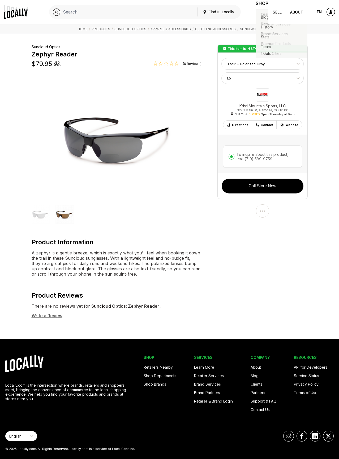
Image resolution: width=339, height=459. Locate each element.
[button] (41, 215)
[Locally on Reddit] (288, 436)
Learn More (204, 367)
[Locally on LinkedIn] (315, 436)
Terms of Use (305, 392)
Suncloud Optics (130, 29)
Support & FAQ (263, 401)
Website (289, 125)
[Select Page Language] (21, 436)
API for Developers (310, 367)
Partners (258, 392)
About (296, 12)
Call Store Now (262, 186)
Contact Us (260, 409)
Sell (277, 12)
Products (101, 29)
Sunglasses (250, 29)
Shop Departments (160, 375)
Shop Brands (155, 384)
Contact (264, 125)
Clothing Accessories (215, 29)
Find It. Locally (212, 12)
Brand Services (207, 384)
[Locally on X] (328, 436)
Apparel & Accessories (171, 29)
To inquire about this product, (262, 156)
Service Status (306, 375)
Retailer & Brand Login (213, 401)
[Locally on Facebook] (302, 436)
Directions (237, 125)
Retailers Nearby (158, 367)
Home (82, 29)
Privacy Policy (306, 384)
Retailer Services (209, 375)
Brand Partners (207, 392)
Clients (256, 384)
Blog (255, 375)
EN (319, 12)
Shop (259, 12)
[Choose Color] (262, 64)
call (254, 159)
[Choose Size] (262, 78)
